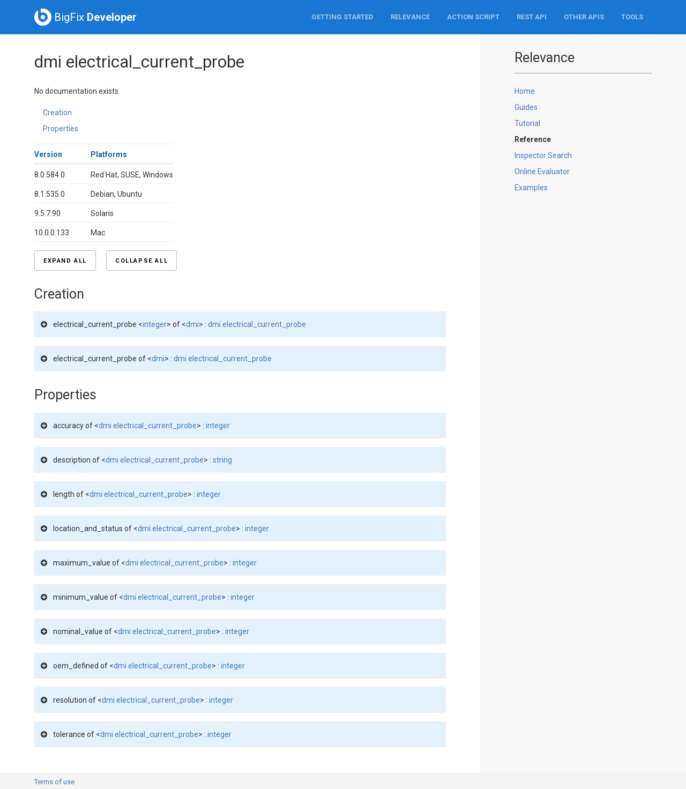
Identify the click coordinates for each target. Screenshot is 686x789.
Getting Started (342, 17)
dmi (192, 324)
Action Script (473, 17)
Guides (526, 107)
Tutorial (527, 123)
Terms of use (54, 782)
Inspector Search (543, 155)
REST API (532, 17)
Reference (532, 139)
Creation (57, 112)
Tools (632, 17)
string (222, 460)
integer (155, 324)
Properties (60, 128)
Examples (531, 187)
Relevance (410, 17)
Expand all (65, 260)
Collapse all (141, 260)
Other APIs (584, 17)
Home (524, 91)
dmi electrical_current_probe (257, 324)
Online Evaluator (542, 171)
